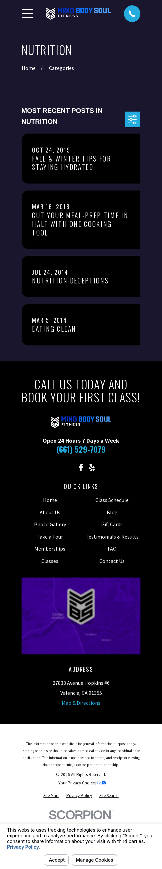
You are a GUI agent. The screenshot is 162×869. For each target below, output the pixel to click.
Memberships (49, 548)
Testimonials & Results (112, 536)
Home (50, 500)
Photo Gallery (50, 524)
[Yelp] (91, 467)
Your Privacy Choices (82, 783)
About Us (50, 512)
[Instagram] (70, 467)
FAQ (112, 548)
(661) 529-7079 (81, 449)
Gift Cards (112, 524)
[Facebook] (81, 467)
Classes (49, 561)
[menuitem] (51, 795)
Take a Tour (50, 536)
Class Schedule (112, 500)
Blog (112, 512)
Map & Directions (81, 702)
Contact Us (112, 561)
